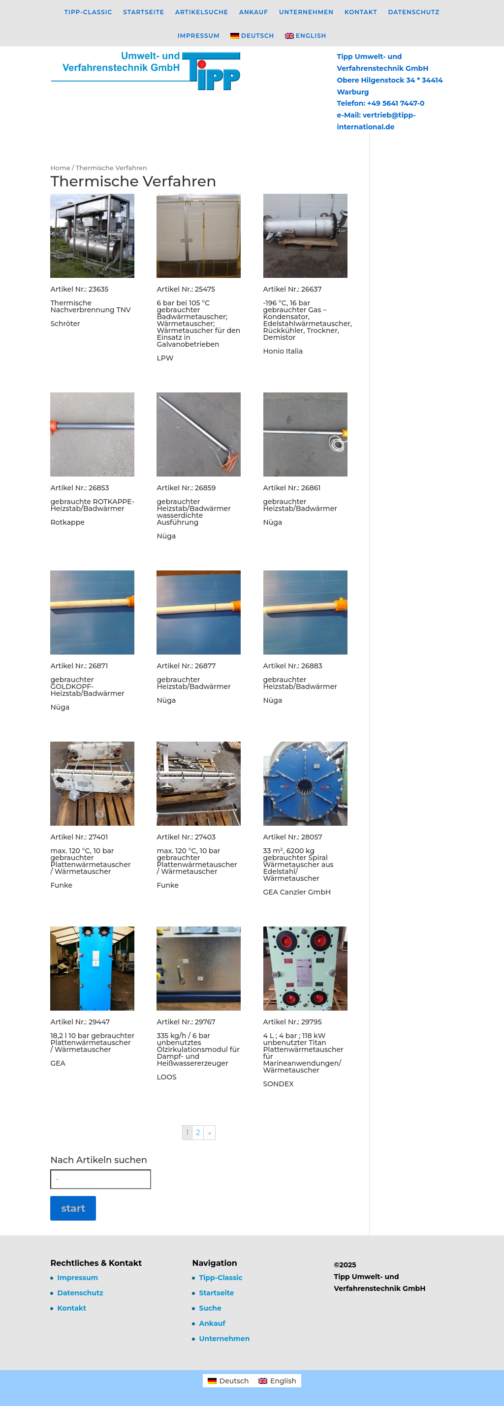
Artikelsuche (201, 12)
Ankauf (253, 12)
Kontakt (361, 12)
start (73, 1208)
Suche (210, 1308)
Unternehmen (306, 12)
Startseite (143, 12)
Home (60, 168)
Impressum (199, 35)
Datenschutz (414, 12)
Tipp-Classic (88, 12)
